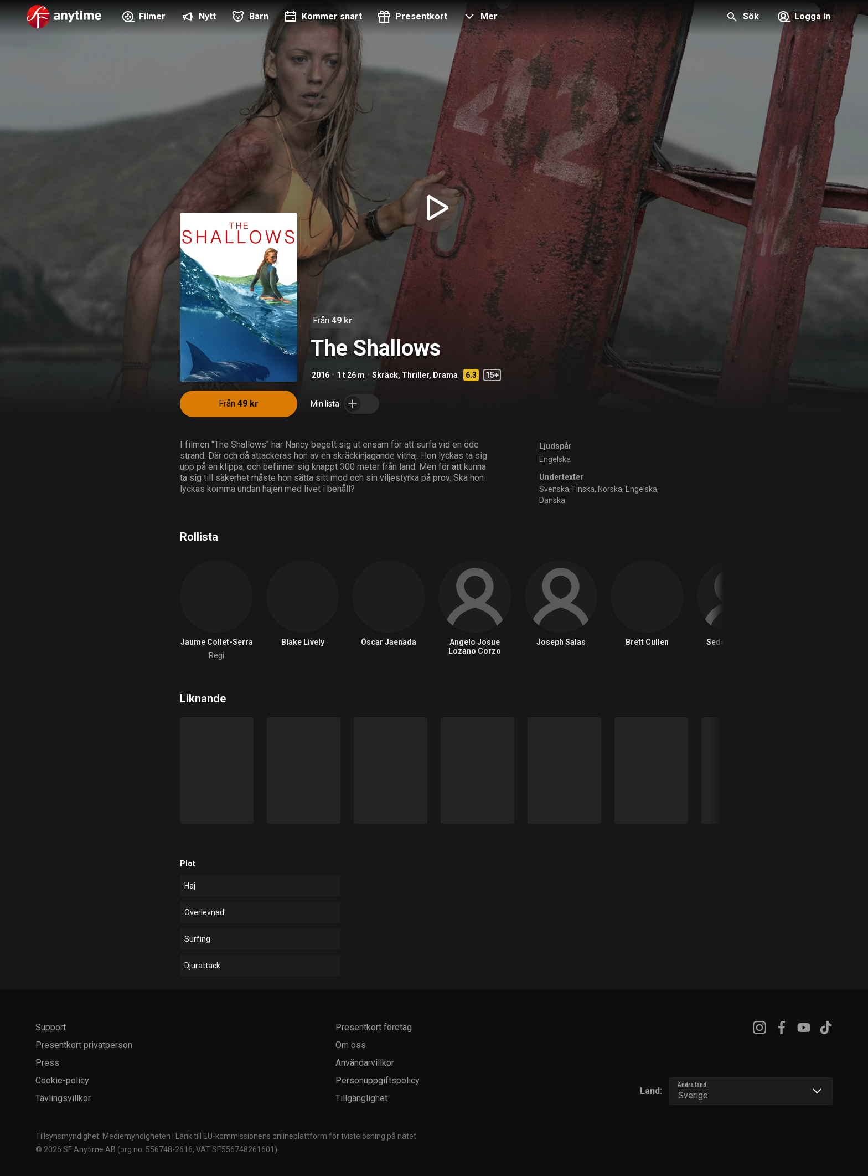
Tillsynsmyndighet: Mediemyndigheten (102, 1136)
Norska (610, 489)
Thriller (415, 375)
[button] (479, 17)
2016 (320, 375)
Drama (445, 375)
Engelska (555, 459)
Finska (583, 489)
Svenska (554, 489)
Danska (552, 500)
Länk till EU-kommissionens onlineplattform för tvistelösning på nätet (295, 1136)
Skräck (385, 375)
